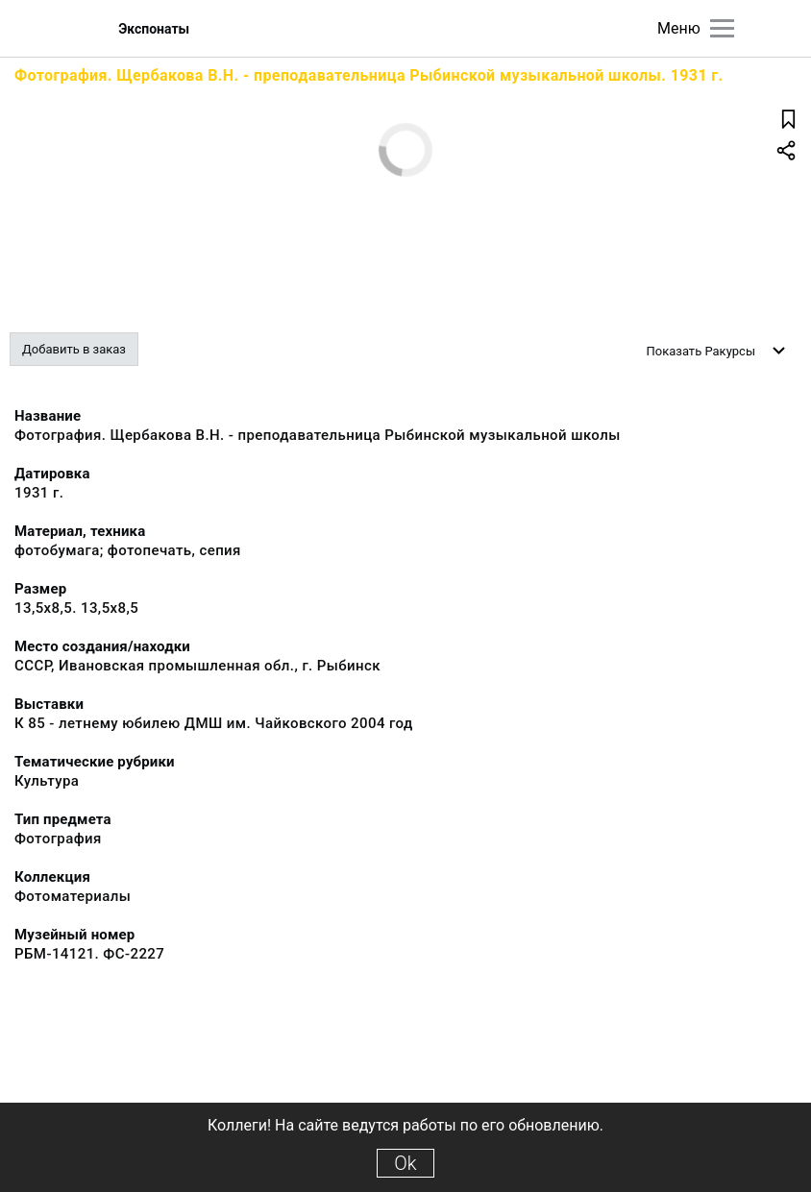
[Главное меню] (722, 28)
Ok (405, 1163)
